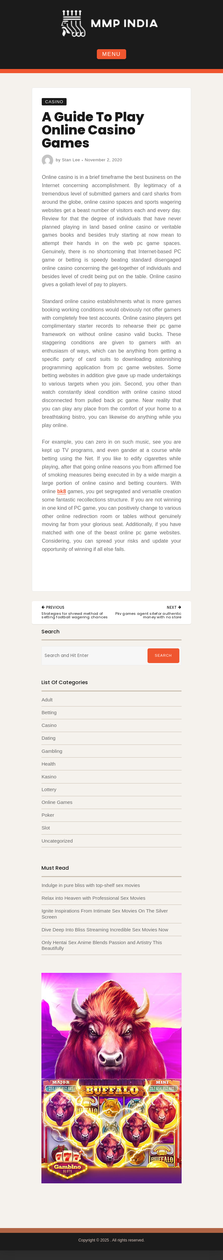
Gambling (51, 751)
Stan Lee (71, 159)
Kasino (48, 776)
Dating (48, 738)
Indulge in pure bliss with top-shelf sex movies (90, 885)
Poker (47, 815)
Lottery (48, 789)
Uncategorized (57, 841)
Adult (47, 699)
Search (163, 655)
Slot (45, 827)
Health (48, 764)
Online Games (56, 802)
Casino (54, 101)
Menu (111, 54)
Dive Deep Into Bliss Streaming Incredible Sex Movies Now (104, 929)
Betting (48, 712)
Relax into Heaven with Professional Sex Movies (93, 898)
